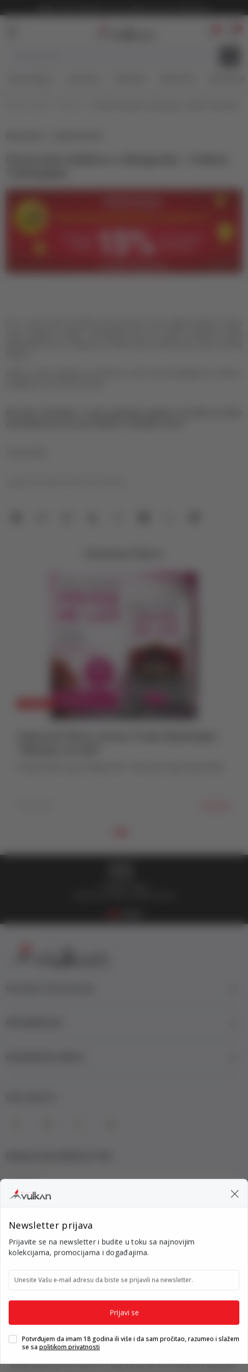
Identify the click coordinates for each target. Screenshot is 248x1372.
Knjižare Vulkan (27, 105)
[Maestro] (121, 1271)
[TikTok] (110, 1124)
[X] (79, 1124)
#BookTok (177, 79)
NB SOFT (159, 1365)
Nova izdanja (29, 79)
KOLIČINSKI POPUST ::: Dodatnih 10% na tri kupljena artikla (124, 9)
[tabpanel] (124, 696)
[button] (233, 31)
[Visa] (149, 1271)
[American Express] (68, 1271)
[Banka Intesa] (83, 1292)
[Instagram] (47, 1124)
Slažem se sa (71, 1233)
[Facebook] (15, 1124)
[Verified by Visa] (199, 1292)
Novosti (71, 105)
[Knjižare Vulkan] (122, 30)
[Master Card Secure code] (158, 1292)
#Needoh (130, 79)
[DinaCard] (177, 1271)
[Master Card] (93, 1271)
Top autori (83, 79)
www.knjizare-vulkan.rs (68, 1365)
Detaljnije (215, 805)
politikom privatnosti (92, 1233)
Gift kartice (227, 79)
